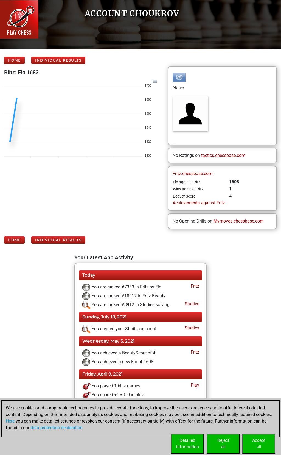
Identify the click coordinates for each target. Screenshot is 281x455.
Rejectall (223, 444)
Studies (191, 303)
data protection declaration (56, 427)
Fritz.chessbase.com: (193, 173)
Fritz (194, 286)
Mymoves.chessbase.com (238, 221)
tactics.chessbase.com (223, 155)
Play (194, 385)
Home (14, 60)
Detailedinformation (187, 444)
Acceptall (258, 444)
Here (10, 421)
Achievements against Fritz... (200, 203)
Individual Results (58, 60)
